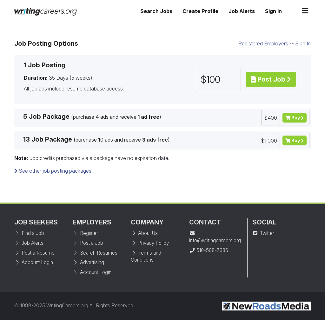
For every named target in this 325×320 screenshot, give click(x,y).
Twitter (263, 233)
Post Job (271, 79)
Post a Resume (34, 253)
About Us (144, 233)
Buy (294, 117)
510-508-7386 (208, 250)
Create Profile (200, 11)
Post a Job (88, 243)
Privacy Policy (150, 243)
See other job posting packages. (53, 171)
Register (85, 233)
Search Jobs (156, 11)
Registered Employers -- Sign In (274, 43)
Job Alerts (242, 11)
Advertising (88, 262)
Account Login (33, 262)
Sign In (273, 11)
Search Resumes (95, 253)
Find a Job (29, 233)
